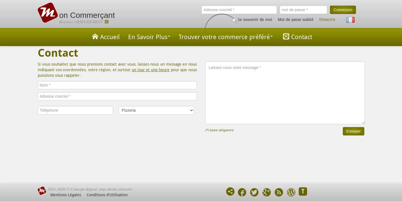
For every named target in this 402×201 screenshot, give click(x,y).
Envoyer (353, 131)
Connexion (343, 10)
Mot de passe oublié (296, 19)
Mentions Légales (65, 195)
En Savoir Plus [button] (149, 37)
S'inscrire (327, 19)
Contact (296, 36)
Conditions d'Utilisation (107, 195)
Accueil (105, 36)
